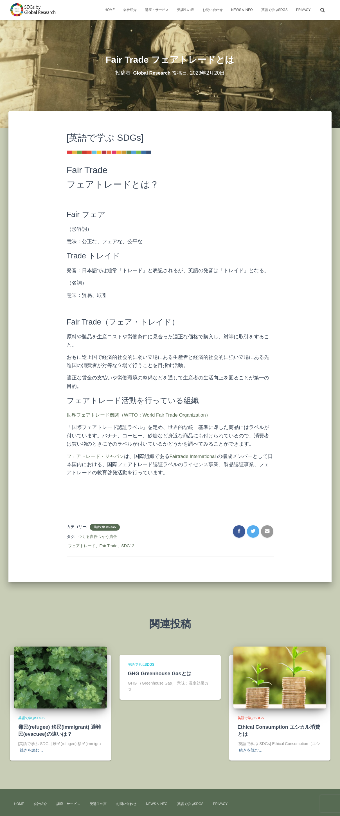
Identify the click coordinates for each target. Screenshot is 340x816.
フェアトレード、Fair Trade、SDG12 (101, 546)
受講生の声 (185, 10)
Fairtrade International (197, 456)
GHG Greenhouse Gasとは (160, 673)
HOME (110, 10)
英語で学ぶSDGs (274, 10)
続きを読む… (31, 750)
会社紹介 (130, 10)
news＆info (242, 10)
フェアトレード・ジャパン (97, 456)
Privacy (303, 10)
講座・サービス (157, 10)
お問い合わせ (212, 10)
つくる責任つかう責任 (97, 536)
